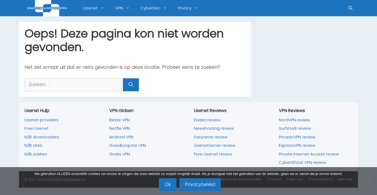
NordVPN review (294, 120)
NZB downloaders (41, 137)
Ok (168, 184)
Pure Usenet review (213, 154)
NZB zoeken (35, 154)
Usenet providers (41, 120)
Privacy (191, 8)
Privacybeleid (200, 184)
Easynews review (211, 137)
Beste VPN (119, 120)
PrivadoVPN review (297, 137)
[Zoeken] (131, 84)
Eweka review (207, 120)
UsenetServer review (214, 145)
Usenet (96, 8)
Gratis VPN (119, 154)
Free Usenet (36, 128)
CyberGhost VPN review (302, 162)
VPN (125, 8)
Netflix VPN (119, 128)
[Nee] (370, 181)
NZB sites (33, 145)
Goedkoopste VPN (127, 145)
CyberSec (156, 8)
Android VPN (121, 137)
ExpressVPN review (297, 145)
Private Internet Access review (309, 154)
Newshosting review (214, 128)
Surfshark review (295, 128)
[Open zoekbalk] (350, 8)
